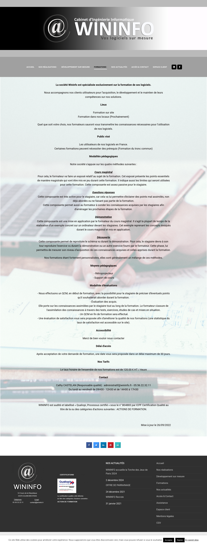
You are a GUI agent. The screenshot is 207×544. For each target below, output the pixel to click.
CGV (158, 522)
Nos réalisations (164, 469)
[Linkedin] (174, 67)
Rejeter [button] (180, 540)
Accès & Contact (164, 496)
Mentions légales (165, 516)
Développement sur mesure (170, 476)
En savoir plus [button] (192, 540)
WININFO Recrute (115, 497)
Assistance (162, 502)
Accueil (160, 463)
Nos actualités (163, 489)
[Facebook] (179, 67)
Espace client (163, 509)
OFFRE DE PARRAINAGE (118, 485)
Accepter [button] (168, 540)
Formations (162, 483)
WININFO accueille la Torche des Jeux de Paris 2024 (127, 471)
